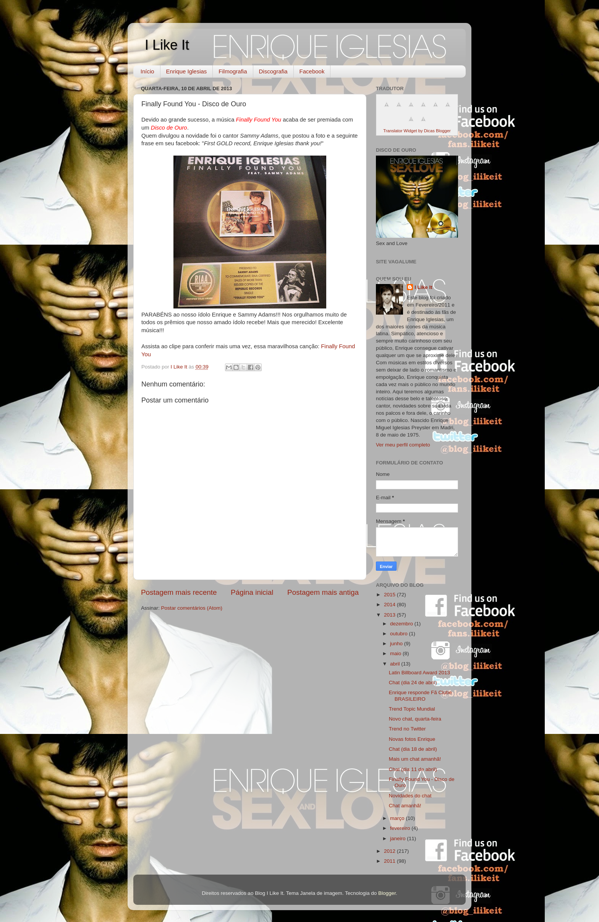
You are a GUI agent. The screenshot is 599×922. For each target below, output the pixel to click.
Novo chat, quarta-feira (415, 719)
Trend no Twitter (407, 729)
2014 (390, 604)
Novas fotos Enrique (412, 739)
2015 (390, 594)
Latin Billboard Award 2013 (419, 672)
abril (395, 664)
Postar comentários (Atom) (192, 608)
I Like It (167, 45)
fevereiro (400, 828)
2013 (390, 615)
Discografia (273, 71)
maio (396, 653)
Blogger (387, 893)
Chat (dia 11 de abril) (413, 769)
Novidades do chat (410, 796)
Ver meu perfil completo (403, 445)
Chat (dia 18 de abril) (413, 749)
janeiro (398, 838)
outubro (399, 633)
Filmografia (233, 71)
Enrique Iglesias (186, 71)
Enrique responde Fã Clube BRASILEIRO (420, 695)
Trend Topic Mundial (412, 709)
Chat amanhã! (405, 805)
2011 (390, 861)
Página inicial (252, 592)
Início (147, 71)
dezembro (402, 624)
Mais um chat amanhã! (415, 759)
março (398, 818)
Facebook (312, 71)
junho (397, 643)
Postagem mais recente (179, 592)
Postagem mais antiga (323, 592)
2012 (390, 851)
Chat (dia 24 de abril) (413, 682)
